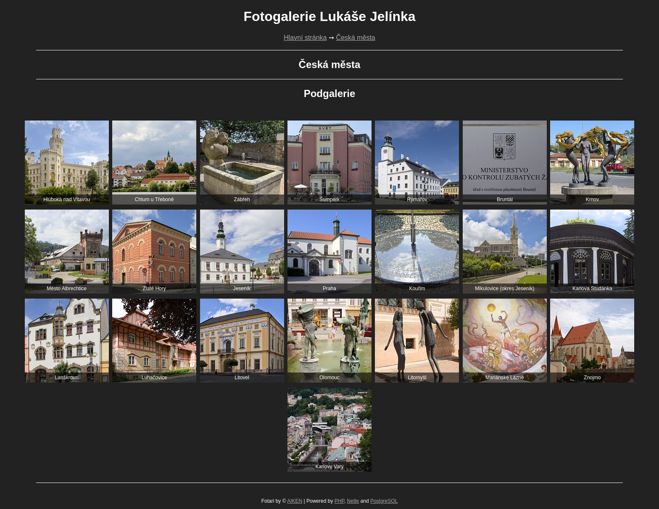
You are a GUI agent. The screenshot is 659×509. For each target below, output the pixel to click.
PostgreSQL (384, 501)
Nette (353, 501)
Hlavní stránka (305, 37)
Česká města (355, 37)
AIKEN (294, 501)
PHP (339, 501)
